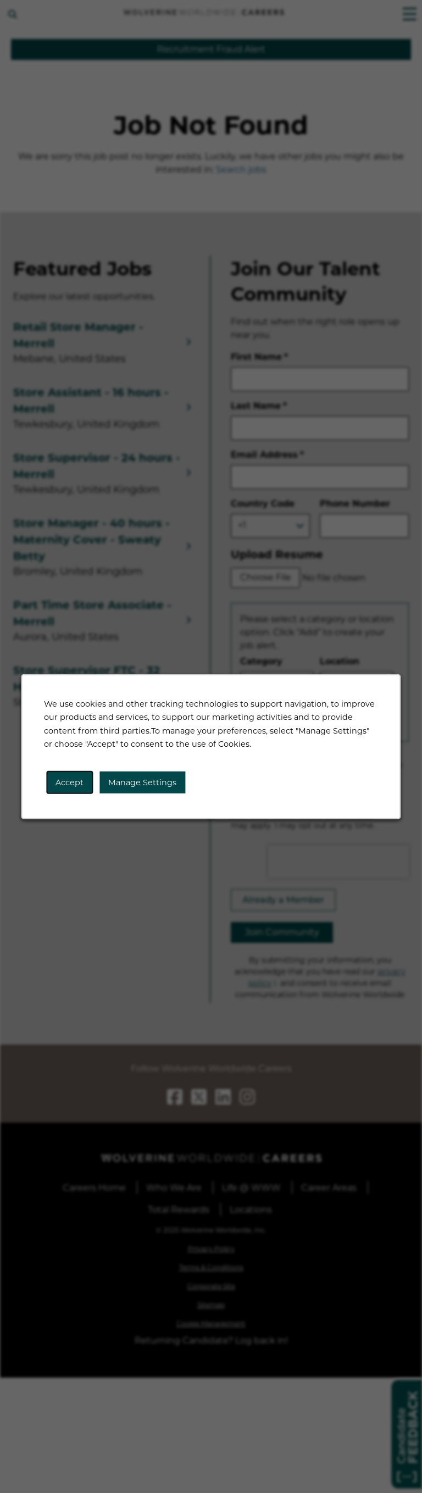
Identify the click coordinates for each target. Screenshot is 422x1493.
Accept (71, 783)
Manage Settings (143, 783)
